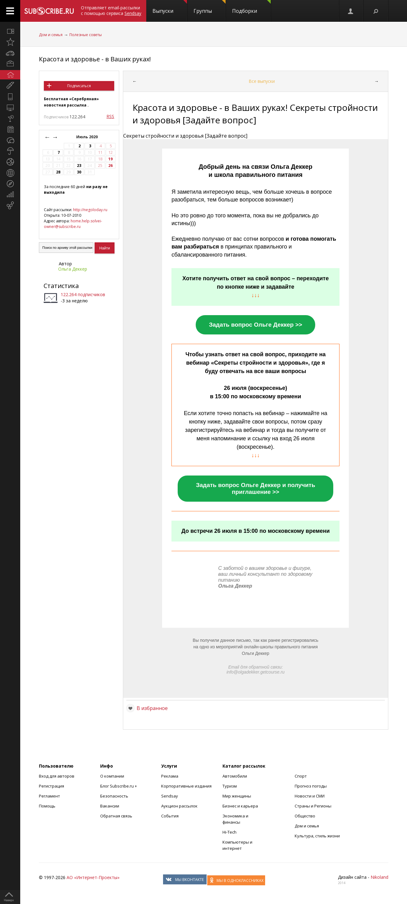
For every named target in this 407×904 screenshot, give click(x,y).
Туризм (229, 786)
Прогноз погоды (311, 786)
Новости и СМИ (310, 796)
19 (110, 159)
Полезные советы (85, 34)
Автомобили (234, 776)
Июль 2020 (87, 137)
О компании (112, 776)
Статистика (61, 286)
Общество (305, 816)
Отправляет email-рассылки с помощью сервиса (111, 10)
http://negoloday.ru (90, 209)
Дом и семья (51, 34)
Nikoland (379, 877)
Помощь (47, 806)
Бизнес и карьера (240, 806)
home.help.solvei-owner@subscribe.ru (73, 223)
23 (79, 165)
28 (58, 172)
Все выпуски (262, 81)
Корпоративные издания (186, 786)
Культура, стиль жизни (317, 836)
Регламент (49, 796)
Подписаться (79, 85)
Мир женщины (236, 796)
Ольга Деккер (72, 269)
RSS (110, 116)
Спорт (301, 776)
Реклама (169, 776)
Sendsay (169, 796)
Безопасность (114, 796)
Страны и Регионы (313, 806)
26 (110, 165)
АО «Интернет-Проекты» (93, 877)
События (170, 816)
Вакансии (109, 806)
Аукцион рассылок (179, 806)
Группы (210, 7)
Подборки (251, 7)
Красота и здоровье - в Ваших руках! (95, 59)
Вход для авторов (56, 776)
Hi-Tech (229, 832)
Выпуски (169, 7)
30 (79, 172)
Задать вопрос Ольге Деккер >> (255, 324)
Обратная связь (116, 816)
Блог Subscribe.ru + (119, 786)
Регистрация (51, 786)
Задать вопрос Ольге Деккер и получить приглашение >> (255, 488)
